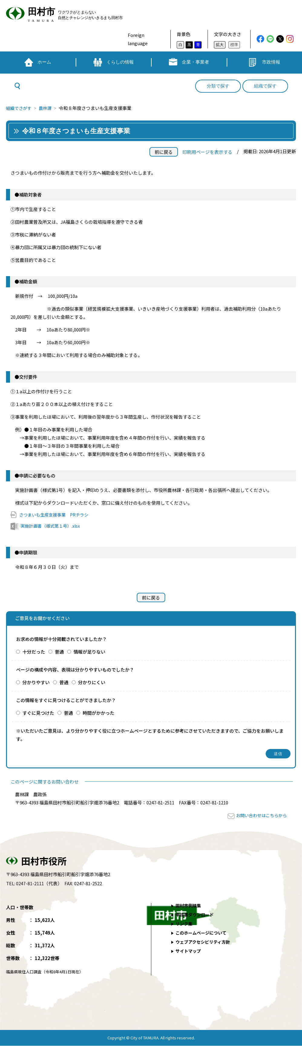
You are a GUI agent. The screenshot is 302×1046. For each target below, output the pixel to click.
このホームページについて (203, 933)
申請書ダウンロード (196, 915)
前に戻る (164, 152)
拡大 (220, 44)
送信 (278, 754)
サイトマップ (189, 951)
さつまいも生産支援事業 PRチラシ (56, 514)
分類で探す (218, 86)
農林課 (47, 108)
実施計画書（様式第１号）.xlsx (52, 526)
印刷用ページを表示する (207, 152)
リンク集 (185, 924)
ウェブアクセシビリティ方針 (205, 942)
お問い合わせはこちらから (259, 815)
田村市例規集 (189, 905)
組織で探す (265, 86)
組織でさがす (19, 108)
